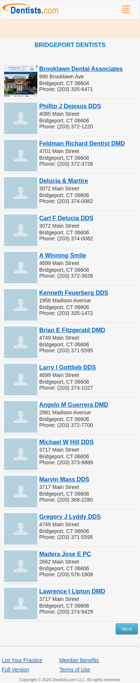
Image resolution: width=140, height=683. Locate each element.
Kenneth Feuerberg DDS (73, 293)
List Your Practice (22, 660)
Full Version (15, 670)
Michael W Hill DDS (66, 442)
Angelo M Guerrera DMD (73, 405)
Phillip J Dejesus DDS (70, 106)
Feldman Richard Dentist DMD (82, 143)
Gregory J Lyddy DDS (70, 517)
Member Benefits (79, 660)
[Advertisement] (70, 28)
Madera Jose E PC (65, 554)
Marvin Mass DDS (64, 479)
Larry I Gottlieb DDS (67, 367)
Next (126, 629)
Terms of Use (74, 670)
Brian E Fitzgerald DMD (72, 330)
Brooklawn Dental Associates (80, 69)
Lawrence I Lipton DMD (72, 591)
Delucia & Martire (63, 181)
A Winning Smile (62, 255)
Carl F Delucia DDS (66, 218)
